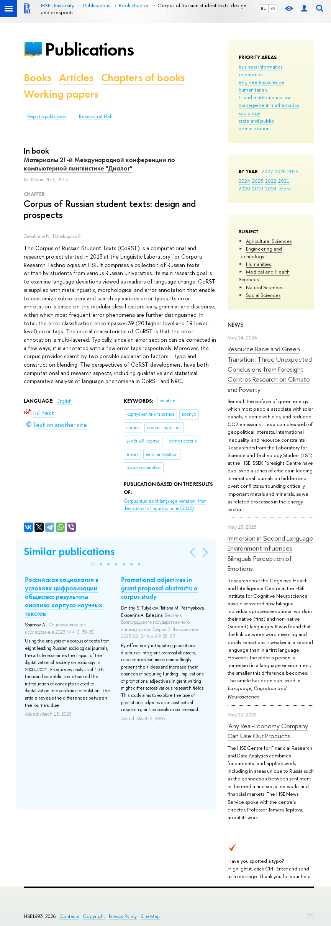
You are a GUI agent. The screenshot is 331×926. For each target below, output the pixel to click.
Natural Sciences (264, 287)
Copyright (94, 916)
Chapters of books (143, 77)
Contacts (69, 916)
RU (264, 8)
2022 (270, 180)
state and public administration (256, 124)
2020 (244, 188)
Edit (310, 915)
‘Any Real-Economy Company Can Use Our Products (268, 730)
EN (272, 8)
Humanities (258, 264)
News (236, 325)
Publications (89, 49)
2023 (257, 180)
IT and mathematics (260, 97)
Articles (76, 77)
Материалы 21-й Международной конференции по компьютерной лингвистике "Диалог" (99, 164)
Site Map (150, 916)
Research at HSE (95, 116)
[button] (93, 564)
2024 (244, 180)
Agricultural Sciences (269, 241)
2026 (280, 171)
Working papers (61, 94)
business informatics (260, 66)
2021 (283, 180)
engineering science (261, 82)
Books (37, 77)
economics (251, 74)
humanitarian (253, 89)
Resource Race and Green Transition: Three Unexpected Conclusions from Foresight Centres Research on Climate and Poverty (270, 368)
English (64, 401)
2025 (292, 171)
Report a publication (46, 116)
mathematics (284, 105)
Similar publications (69, 551)
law (287, 97)
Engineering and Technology (260, 252)
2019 (257, 188)
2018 (270, 188)
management (254, 105)
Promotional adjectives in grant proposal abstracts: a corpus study (159, 588)
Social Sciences (263, 295)
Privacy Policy (123, 916)
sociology (249, 113)
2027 (267, 171)
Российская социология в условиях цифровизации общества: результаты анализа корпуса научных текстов (64, 596)
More (285, 188)
